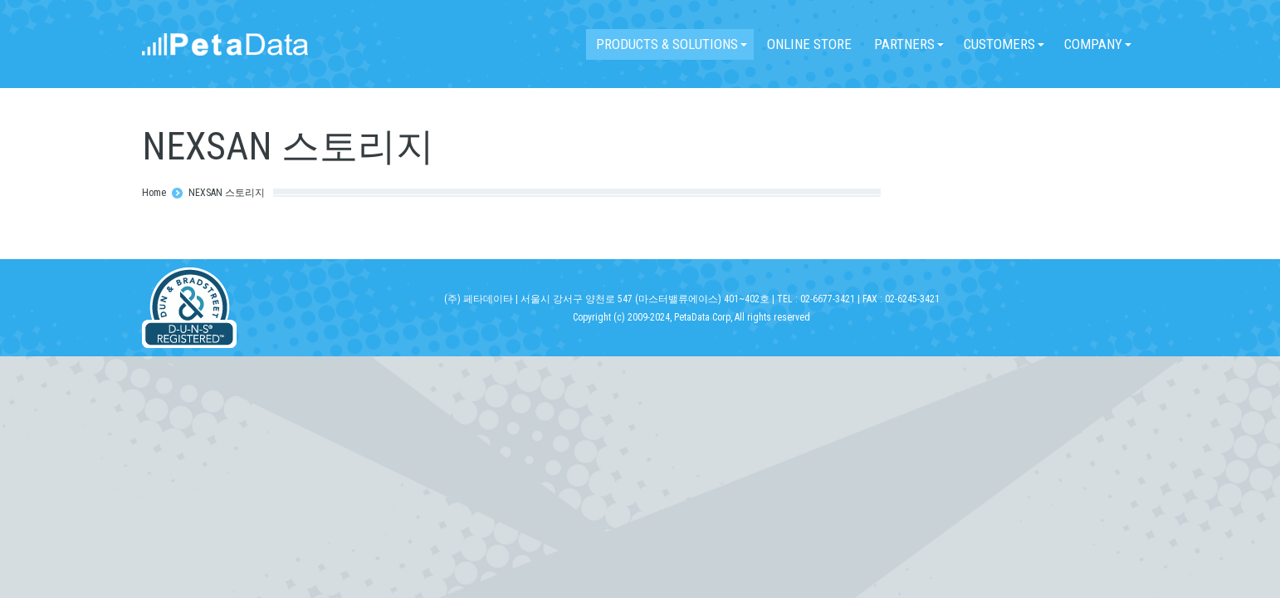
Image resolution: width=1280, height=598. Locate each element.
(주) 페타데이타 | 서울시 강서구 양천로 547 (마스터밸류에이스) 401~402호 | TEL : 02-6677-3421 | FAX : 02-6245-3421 (692, 299)
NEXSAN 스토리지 (226, 193)
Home (154, 193)
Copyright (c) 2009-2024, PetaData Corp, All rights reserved (691, 317)
